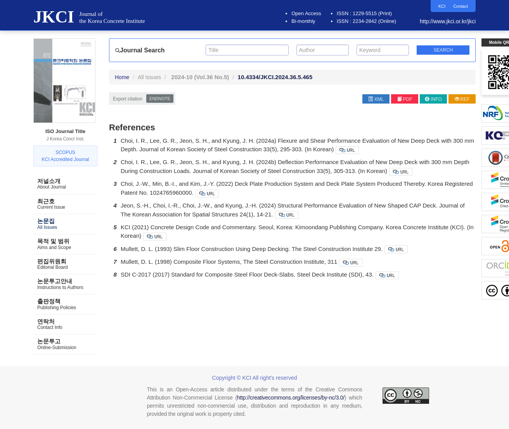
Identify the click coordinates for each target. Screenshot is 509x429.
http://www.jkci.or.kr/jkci (448, 21)
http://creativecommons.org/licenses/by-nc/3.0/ (291, 397)
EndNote (159, 98)
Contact (460, 6)
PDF (404, 99)
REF (462, 99)
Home (122, 77)
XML (376, 99)
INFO (433, 99)
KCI (440, 6)
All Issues (149, 77)
